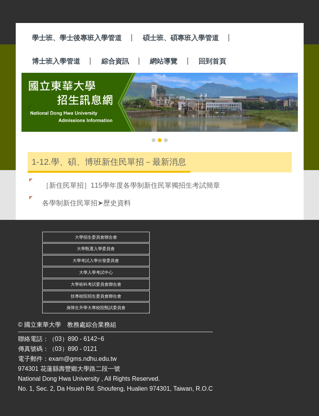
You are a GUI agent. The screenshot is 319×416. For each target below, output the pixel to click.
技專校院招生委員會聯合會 (96, 296)
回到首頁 (212, 61)
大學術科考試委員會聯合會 (96, 284)
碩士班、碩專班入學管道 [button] (181, 38)
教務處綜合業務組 (91, 324)
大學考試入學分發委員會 (96, 260)
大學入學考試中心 (96, 272)
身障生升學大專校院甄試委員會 (96, 307)
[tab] (153, 140)
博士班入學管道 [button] (56, 61)
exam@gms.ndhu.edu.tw (83, 358)
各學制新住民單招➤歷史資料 (86, 203)
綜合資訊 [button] (115, 61)
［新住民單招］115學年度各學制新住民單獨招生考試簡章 (131, 185)
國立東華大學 (42, 324)
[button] (31, 108)
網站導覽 (163, 61)
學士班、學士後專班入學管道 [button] (77, 38)
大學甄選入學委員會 (96, 248)
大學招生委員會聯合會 (96, 237)
